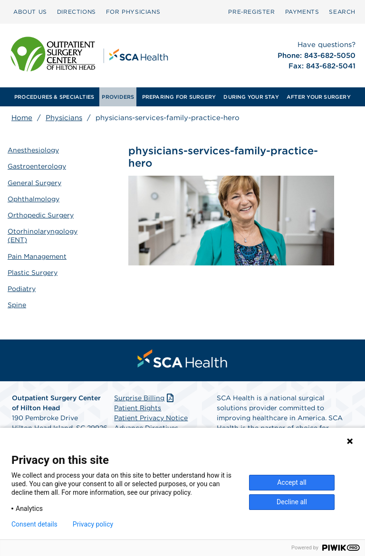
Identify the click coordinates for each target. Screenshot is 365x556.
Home (21, 117)
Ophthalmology (33, 199)
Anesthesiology (33, 150)
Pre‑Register (251, 11)
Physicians (64, 117)
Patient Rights (137, 408)
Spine (17, 305)
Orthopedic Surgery (41, 215)
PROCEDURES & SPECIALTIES (54, 97)
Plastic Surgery (33, 272)
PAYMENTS (302, 11)
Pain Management (37, 256)
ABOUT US (30, 11)
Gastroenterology (37, 166)
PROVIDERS (118, 97)
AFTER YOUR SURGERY (319, 97)
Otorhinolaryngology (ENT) (42, 235)
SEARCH (342, 11)
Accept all (292, 482)
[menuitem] (30, 12)
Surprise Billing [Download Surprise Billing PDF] (144, 398)
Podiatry (22, 288)
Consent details (34, 524)
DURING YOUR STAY (251, 97)
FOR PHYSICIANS (133, 11)
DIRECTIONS (76, 11)
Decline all (292, 502)
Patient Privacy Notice (151, 418)
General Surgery (34, 183)
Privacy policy (93, 524)
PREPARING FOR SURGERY (179, 97)
